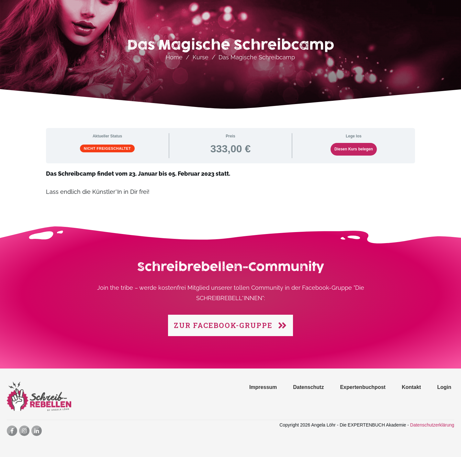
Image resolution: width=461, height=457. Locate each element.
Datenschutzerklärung (432, 425)
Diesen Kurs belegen (353, 149)
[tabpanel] (230, 187)
